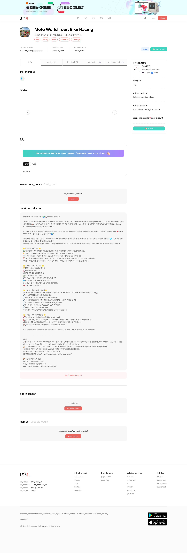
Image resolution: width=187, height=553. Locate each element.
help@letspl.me (37, 488)
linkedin (130, 487)
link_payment (162, 483)
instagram (131, 480)
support (149, 128)
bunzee (130, 477)
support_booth (158, 49)
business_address (84, 514)
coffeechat (78, 477)
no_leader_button (73, 408)
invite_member (73, 436)
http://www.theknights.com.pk (146, 109)
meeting (77, 487)
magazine (78, 490)
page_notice (106, 477)
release (77, 480)
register (73, 199)
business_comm (69, 514)
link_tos (160, 477)
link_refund (161, 487)
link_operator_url (40, 485)
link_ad (33, 491)
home (76, 483)
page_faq (105, 480)
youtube (130, 494)
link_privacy (161, 480)
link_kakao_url (36, 482)
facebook (131, 490)
